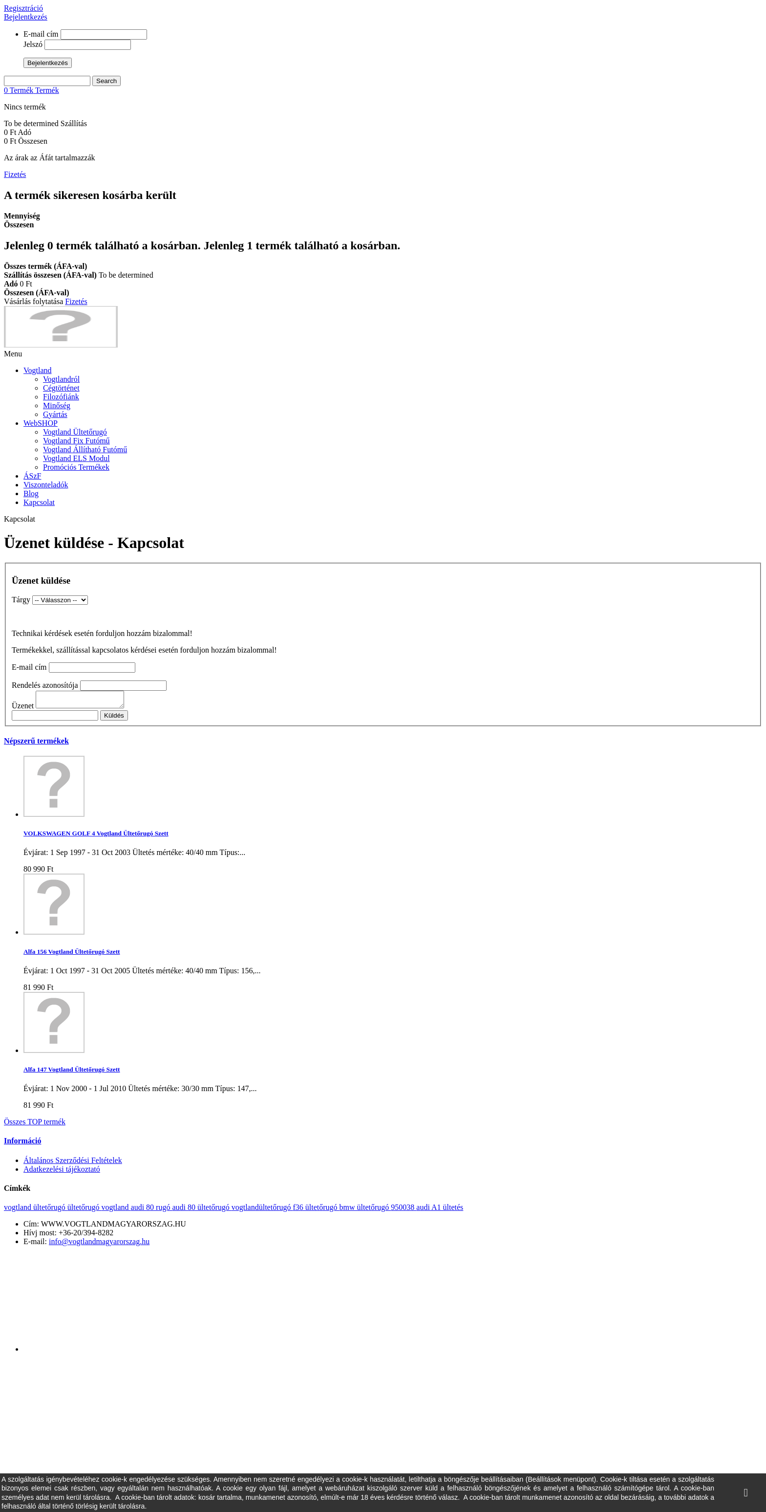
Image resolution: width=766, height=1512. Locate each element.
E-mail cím (41, 34)
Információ (22, 1143)
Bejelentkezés (25, 17)
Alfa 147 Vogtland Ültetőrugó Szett (71, 1072)
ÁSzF (32, 476)
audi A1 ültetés (439, 1210)
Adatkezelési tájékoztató (61, 1172)
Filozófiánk (61, 397)
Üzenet (23, 708)
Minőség (56, 405)
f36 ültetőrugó (316, 1210)
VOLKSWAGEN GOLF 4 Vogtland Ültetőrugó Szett (96, 836)
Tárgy (21, 599)
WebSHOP (40, 423)
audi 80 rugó (151, 1210)
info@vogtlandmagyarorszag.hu (99, 1244)
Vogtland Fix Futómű (76, 441)
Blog (31, 493)
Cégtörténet (61, 388)
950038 (403, 1210)
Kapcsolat (39, 502)
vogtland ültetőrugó (35, 1210)
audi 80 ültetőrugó (201, 1210)
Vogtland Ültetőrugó (75, 432)
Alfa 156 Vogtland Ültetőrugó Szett (71, 954)
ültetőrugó (84, 1210)
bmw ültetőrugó (365, 1210)
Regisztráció (23, 8)
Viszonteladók (45, 485)
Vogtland (37, 370)
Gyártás (55, 414)
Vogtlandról (61, 379)
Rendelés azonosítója (45, 685)
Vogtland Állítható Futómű (85, 449)
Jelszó (33, 44)
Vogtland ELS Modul (76, 458)
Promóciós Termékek (76, 467)
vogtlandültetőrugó (262, 1210)
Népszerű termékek (36, 744)
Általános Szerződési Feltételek (72, 1163)
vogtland (116, 1210)
